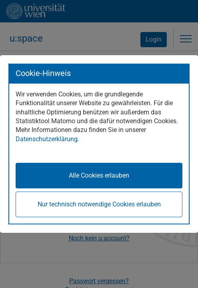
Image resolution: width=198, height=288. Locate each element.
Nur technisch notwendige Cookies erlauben (99, 204)
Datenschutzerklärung (47, 139)
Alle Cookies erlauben (99, 175)
